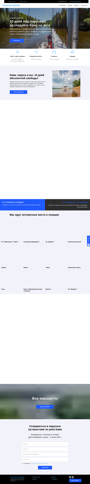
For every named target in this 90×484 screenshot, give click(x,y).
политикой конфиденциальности (39, 463)
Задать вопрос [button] (11, 1)
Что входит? (54, 479)
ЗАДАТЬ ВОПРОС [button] (75, 480)
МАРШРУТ (76, 5)
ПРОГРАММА (62, 5)
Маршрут (53, 477)
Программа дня (36, 477)
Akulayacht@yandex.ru (75, 1)
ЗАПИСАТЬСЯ (84, 5)
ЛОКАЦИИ (69, 5)
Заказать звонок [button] (23, 1)
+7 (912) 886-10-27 (62, 1)
